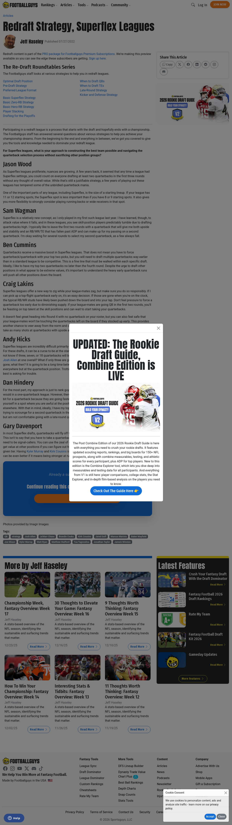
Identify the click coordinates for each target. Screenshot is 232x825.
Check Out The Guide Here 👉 (116, 491)
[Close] (226, 793)
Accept (210, 816)
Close (221, 816)
